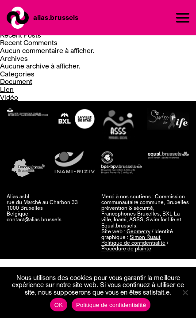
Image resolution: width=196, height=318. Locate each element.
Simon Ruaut (145, 237)
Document (16, 81)
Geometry (138, 231)
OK (58, 305)
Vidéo (9, 97)
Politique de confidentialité (133, 242)
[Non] (185, 292)
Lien (7, 89)
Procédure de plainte (126, 248)
